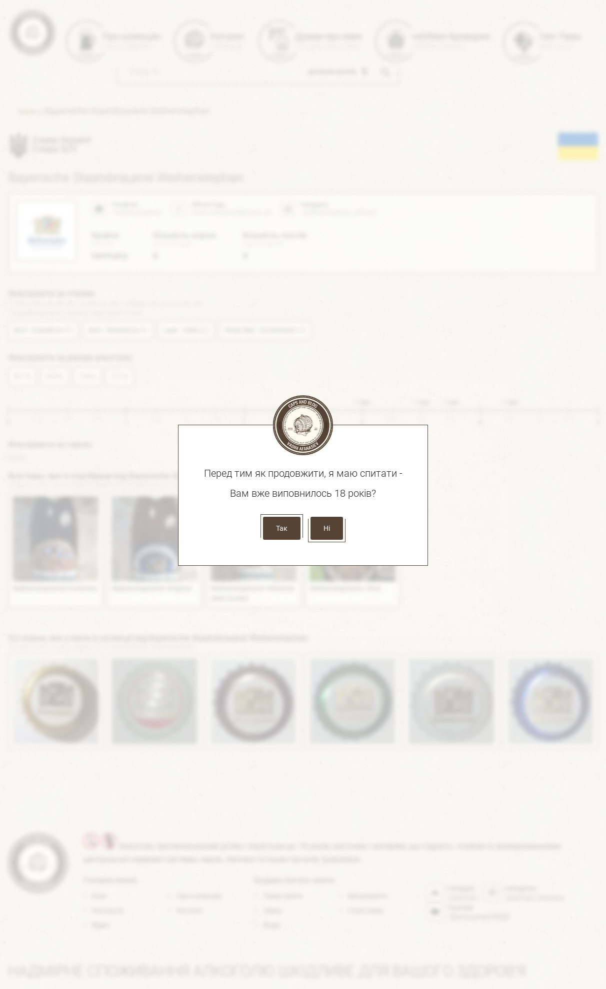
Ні (327, 528)
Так (282, 528)
